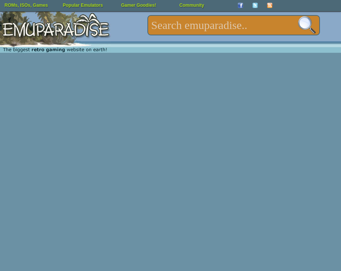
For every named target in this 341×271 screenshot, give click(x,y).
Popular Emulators (83, 5)
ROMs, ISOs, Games (26, 5)
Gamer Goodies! (138, 5)
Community (191, 5)
